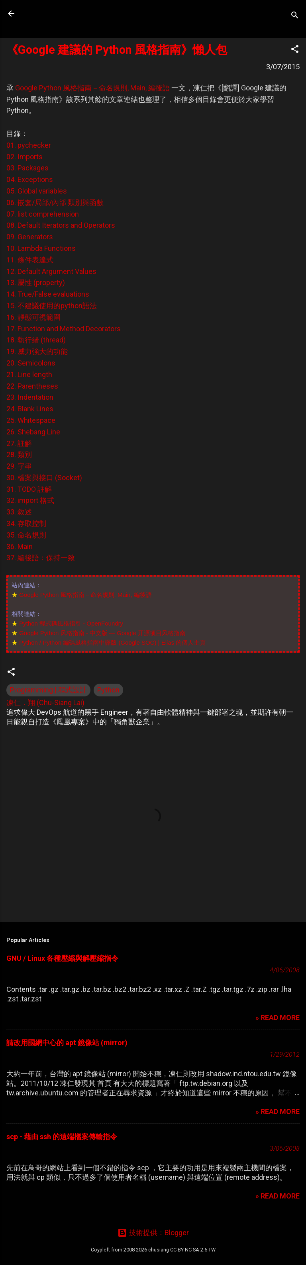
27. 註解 (19, 443)
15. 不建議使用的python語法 (51, 305)
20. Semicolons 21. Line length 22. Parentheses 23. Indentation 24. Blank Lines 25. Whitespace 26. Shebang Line (33, 397)
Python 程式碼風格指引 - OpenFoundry (71, 623)
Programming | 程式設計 (48, 690)
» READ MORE (277, 1017)
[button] (295, 50)
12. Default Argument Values (51, 271)
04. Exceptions (29, 179)
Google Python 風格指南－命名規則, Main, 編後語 (92, 88)
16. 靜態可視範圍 (33, 317)
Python (108, 690)
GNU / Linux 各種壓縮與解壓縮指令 (62, 958)
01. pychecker (28, 145)
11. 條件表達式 (29, 260)
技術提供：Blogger (153, 1232)
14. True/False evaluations (47, 294)
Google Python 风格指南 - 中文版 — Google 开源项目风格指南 (102, 633)
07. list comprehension (42, 214)
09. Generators (29, 237)
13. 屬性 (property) (35, 282)
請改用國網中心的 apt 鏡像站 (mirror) (67, 1042)
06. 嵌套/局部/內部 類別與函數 (55, 202)
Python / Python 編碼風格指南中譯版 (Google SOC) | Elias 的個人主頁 (112, 642)
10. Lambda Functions (41, 248)
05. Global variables (36, 191)
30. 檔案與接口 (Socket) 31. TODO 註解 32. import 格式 (44, 489)
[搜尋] (295, 16)
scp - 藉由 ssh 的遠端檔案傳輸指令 (61, 1136)
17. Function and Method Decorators (63, 329)
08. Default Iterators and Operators (60, 225)
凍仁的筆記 (57, 13)
